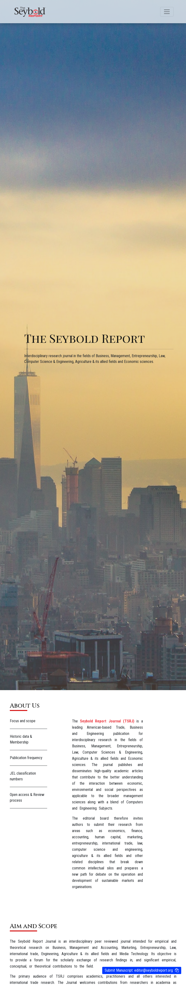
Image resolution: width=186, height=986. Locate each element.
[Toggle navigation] (167, 12)
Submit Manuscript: (139, 970)
